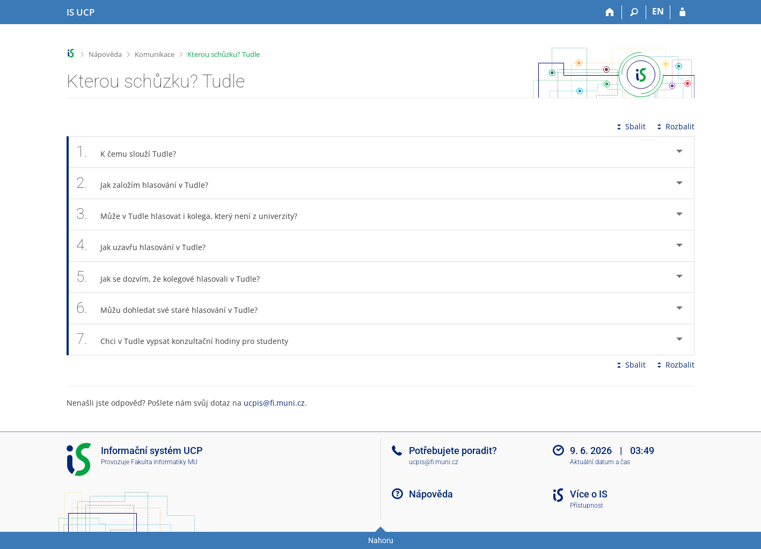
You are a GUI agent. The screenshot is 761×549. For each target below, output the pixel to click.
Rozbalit (674, 126)
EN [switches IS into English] (658, 11)
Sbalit (630, 126)
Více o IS (589, 494)
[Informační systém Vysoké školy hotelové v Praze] (80, 12)
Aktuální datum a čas (600, 462)
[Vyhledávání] (634, 12)
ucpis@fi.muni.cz (274, 403)
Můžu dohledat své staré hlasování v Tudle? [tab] (172, 308)
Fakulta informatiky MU (164, 462)
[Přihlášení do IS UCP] (682, 12)
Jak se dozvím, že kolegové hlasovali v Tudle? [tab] (174, 277)
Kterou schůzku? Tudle (223, 54)
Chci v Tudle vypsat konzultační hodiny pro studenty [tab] (188, 339)
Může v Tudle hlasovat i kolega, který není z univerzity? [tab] (192, 214)
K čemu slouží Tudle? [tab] (132, 152)
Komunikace (154, 54)
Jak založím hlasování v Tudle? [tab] (148, 183)
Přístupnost (586, 505)
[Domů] (610, 12)
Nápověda (105, 54)
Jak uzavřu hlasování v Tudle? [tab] (146, 245)
